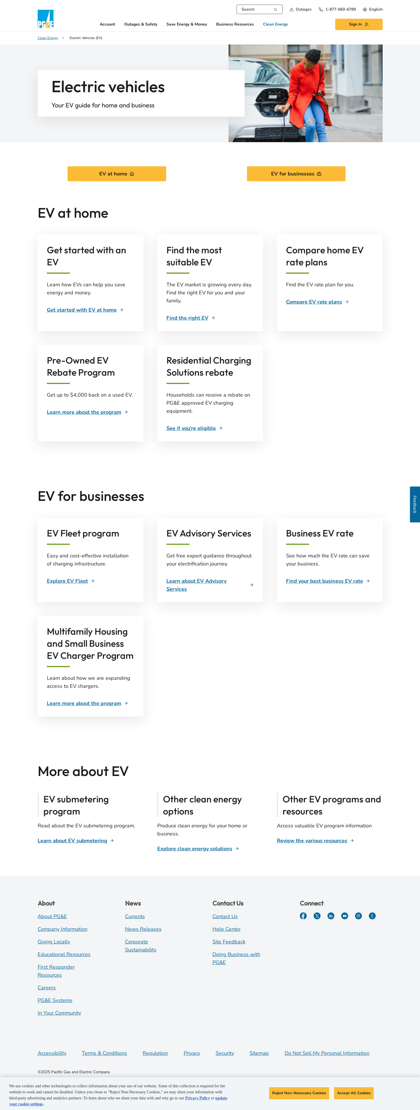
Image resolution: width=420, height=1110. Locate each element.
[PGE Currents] (372, 916)
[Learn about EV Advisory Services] (210, 585)
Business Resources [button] (235, 24)
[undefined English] (373, 9)
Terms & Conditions (104, 1053)
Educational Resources (64, 954)
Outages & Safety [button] (140, 24)
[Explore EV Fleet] (71, 581)
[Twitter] (317, 916)
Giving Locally (54, 941)
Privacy (192, 1053)
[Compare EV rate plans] (317, 302)
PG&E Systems (55, 1000)
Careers (47, 987)
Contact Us (225, 916)
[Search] (275, 8)
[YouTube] (345, 916)
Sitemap (259, 1053)
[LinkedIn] (331, 916)
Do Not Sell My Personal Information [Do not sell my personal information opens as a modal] (327, 1053)
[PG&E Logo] (46, 19)
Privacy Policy (197, 1099)
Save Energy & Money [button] (186, 24)
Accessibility (52, 1053)
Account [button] (107, 24)
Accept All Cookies (354, 1094)
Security (225, 1053)
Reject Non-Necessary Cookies (299, 1094)
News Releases (143, 929)
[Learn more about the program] (87, 412)
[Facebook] (303, 916)
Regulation (155, 1053)
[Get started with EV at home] (85, 310)
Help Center (226, 929)
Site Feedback (229, 941)
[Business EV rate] (328, 581)
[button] (300, 9)
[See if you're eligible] (194, 428)
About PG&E (52, 916)
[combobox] (260, 9)
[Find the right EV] (190, 318)
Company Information (62, 929)
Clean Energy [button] (275, 24)
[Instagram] (358, 916)
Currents (135, 916)
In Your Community (59, 1012)
